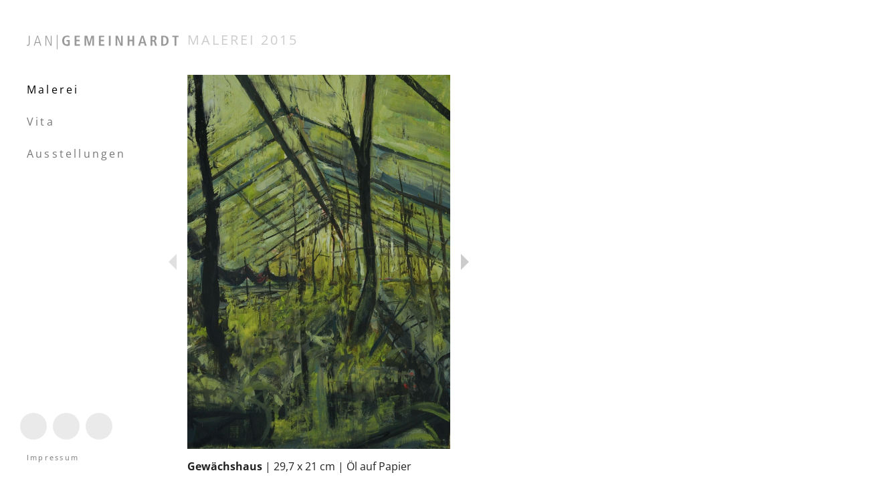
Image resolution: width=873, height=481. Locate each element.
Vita (41, 121)
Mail (96, 439)
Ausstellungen (76, 153)
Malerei (53, 89)
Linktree (66, 439)
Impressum (53, 457)
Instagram (33, 439)
